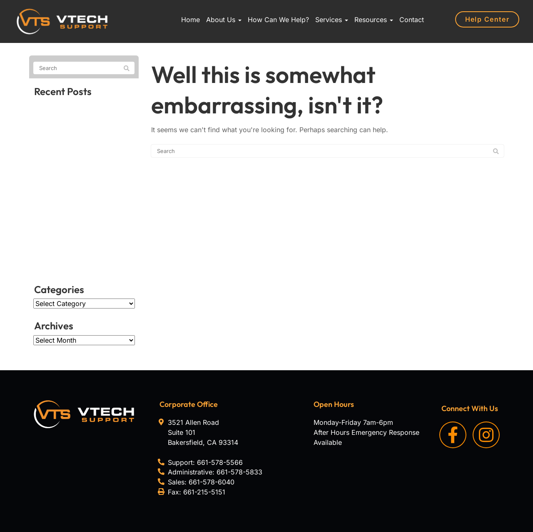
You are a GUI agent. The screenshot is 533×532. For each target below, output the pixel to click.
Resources (373, 19)
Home (190, 19)
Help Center (488, 19)
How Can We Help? (278, 19)
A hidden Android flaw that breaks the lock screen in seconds (78, 253)
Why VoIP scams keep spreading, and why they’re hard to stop (78, 148)
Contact (411, 19)
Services (331, 19)
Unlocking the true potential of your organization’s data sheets (83, 186)
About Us (224, 19)
